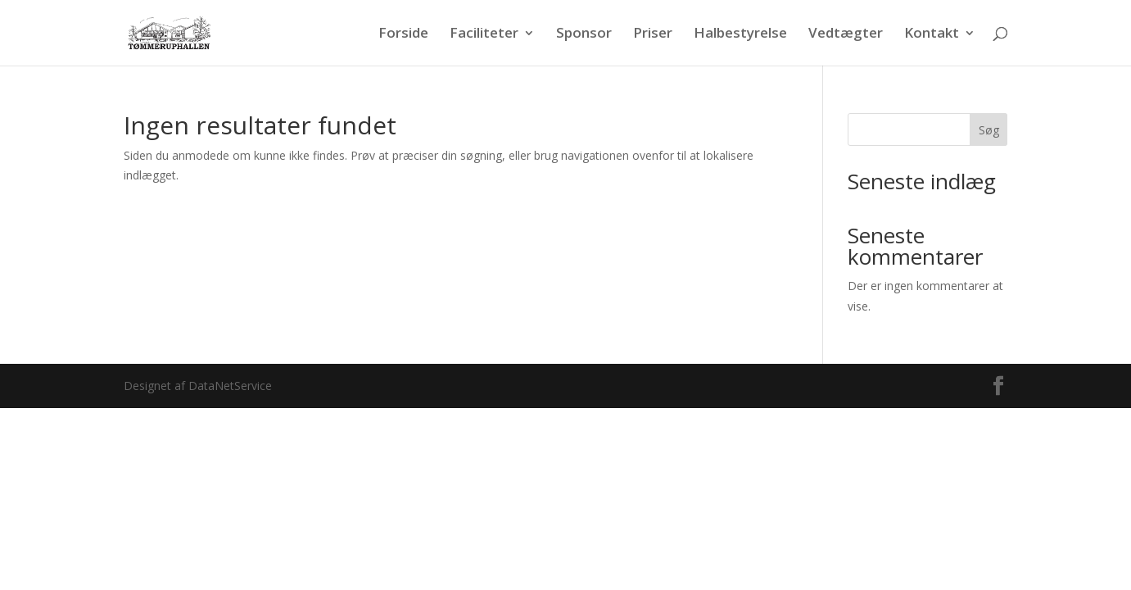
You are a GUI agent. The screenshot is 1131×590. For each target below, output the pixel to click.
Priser (652, 34)
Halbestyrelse (740, 34)
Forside (403, 34)
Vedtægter (845, 34)
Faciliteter (484, 34)
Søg (989, 130)
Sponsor (584, 34)
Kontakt (931, 34)
